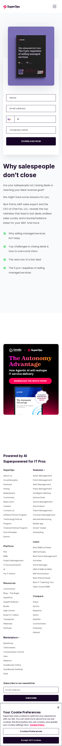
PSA (5, 552)
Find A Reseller (10, 532)
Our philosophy (10, 480)
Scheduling (38, 532)
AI (4, 569)
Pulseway (37, 628)
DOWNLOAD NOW (31, 141)
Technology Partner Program (12, 521)
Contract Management (44, 515)
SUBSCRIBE (31, 698)
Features (7, 484)
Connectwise (39, 623)
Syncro (36, 606)
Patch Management (42, 480)
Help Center (9, 610)
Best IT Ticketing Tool (43, 582)
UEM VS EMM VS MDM (42, 569)
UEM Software (39, 552)
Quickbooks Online (12, 665)
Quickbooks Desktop (13, 669)
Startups (7, 628)
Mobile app (38, 523)
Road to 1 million (11, 615)
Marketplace (9, 493)
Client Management (42, 510)
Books (6, 606)
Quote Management (43, 501)
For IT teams (9, 573)
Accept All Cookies (31, 740)
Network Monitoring (42, 519)
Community (9, 589)
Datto (36, 615)
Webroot (7, 660)
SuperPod (7, 597)
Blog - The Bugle (11, 593)
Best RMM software (42, 547)
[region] (31, 724)
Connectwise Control (13, 652)
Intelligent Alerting (42, 493)
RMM (5, 556)
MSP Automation (41, 573)
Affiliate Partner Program (15, 515)
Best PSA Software (41, 578)
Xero (5, 656)
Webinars (7, 623)
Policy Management (42, 488)
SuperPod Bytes (10, 602)
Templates (8, 619)
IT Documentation (12, 565)
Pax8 (5, 673)
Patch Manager (40, 565)
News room (8, 501)
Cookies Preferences (31, 731)
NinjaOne (37, 610)
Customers (8, 497)
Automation (39, 506)
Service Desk (39, 497)
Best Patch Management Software (45, 558)
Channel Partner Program (15, 528)
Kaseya (36, 632)
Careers (7, 506)
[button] (10, 119)
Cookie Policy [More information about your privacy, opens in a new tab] (37, 724)
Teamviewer (9, 647)
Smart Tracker (39, 528)
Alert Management (42, 484)
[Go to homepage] (11, 6)
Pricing (6, 488)
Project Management (13, 560)
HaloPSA (37, 619)
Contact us (8, 510)
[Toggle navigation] (54, 6)
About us (7, 475)
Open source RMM (41, 586)
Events (6, 536)
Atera (35, 602)
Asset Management (42, 475)
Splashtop (8, 643)
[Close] (58, 707)
